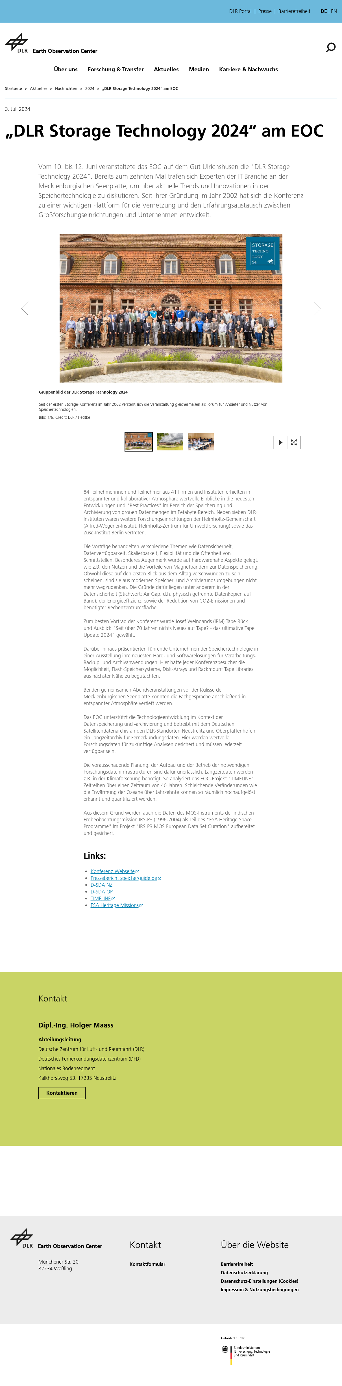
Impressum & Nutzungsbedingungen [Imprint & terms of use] (260, 1289)
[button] (171, 332)
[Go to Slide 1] (139, 442)
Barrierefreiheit (294, 11)
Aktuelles (166, 69)
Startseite (13, 88)
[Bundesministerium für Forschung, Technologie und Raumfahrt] (248, 1370)
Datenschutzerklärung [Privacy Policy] (244, 1272)
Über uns (66, 69)
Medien (199, 69)
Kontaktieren (62, 1093)
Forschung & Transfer (116, 69)
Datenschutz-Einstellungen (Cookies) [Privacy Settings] (259, 1281)
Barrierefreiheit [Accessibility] (237, 1264)
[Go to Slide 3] (201, 442)
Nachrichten (66, 88)
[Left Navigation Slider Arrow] (47, 309)
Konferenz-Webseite (113, 871)
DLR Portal (240, 11)
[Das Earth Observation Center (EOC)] (51, 43)
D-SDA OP (102, 891)
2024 (89, 88)
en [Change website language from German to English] (334, 11)
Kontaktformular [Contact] (147, 1264)
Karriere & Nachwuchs (248, 69)
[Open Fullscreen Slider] (294, 443)
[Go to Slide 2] (170, 442)
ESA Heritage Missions (115, 905)
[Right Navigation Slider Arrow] (297, 309)
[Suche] (331, 47)
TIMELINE (101, 898)
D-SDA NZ (101, 885)
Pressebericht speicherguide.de (124, 878)
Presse (265, 11)
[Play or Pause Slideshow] (280, 443)
